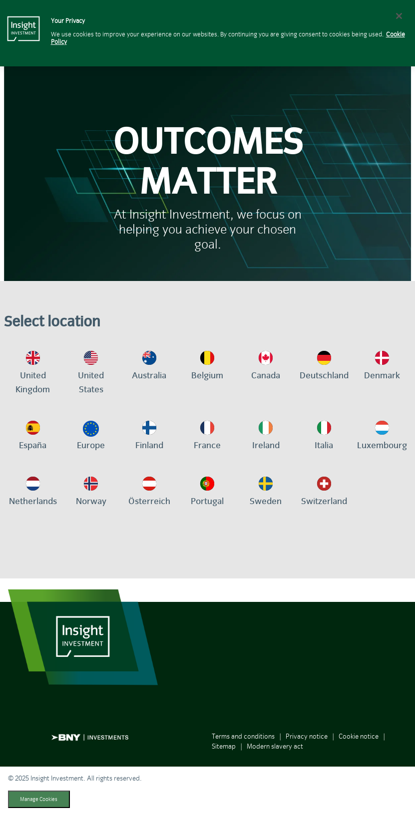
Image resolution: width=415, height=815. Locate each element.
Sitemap (224, 747)
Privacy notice (307, 737)
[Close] (399, 16)
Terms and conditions (243, 737)
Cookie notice (359, 737)
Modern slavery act (275, 747)
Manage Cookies (38, 799)
